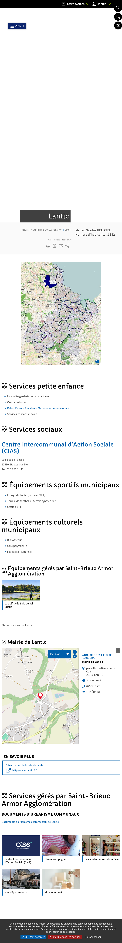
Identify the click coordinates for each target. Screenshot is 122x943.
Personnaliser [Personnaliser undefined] (93, 937)
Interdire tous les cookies (65, 937)
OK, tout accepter (33, 937)
